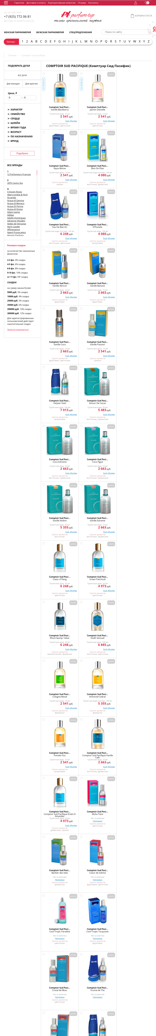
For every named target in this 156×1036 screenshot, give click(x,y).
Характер (16, 109)
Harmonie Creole (82, 576)
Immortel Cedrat (82, 400)
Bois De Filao (138, 107)
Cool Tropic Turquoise (83, 518)
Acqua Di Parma (15, 206)
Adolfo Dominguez (16, 217)
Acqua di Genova (15, 200)
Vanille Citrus (110, 694)
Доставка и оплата (36, 2)
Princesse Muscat (138, 635)
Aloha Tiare (82, 459)
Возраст (16, 132)
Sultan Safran (54, 694)
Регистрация (45, 1021)
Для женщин (13, 83)
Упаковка (61, 1011)
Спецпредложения (80, 32)
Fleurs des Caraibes (54, 576)
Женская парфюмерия (17, 32)
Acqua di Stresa (15, 209)
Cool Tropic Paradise (54, 518)
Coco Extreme (55, 283)
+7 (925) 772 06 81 (17, 16)
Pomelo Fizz (110, 400)
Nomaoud (55, 811)
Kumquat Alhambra (110, 576)
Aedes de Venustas (16, 223)
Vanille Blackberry (55, 107)
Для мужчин (31, 83)
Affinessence (13, 229)
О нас (40, 1011)
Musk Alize (138, 753)
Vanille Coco (55, 224)
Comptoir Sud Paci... (54, 104)
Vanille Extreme (138, 283)
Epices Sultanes (110, 870)
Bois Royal (83, 870)
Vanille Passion (82, 224)
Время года (18, 127)
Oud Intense (55, 870)
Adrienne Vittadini (16, 220)
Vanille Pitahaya (55, 753)
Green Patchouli (83, 342)
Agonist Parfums (15, 235)
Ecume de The (138, 518)
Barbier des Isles (110, 459)
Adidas (10, 215)
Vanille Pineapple (138, 694)
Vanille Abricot (110, 166)
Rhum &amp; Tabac (110, 342)
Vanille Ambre (110, 283)
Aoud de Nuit (110, 811)
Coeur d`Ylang (55, 342)
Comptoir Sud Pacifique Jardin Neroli (55, 930)
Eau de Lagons (82, 753)
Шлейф (15, 123)
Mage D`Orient (110, 753)
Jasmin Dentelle (82, 107)
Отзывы (82, 2)
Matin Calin (54, 635)
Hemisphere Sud (138, 811)
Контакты (93, 2)
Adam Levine (13, 212)
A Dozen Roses (14, 191)
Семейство (18, 114)
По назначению (22, 136)
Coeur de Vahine (138, 459)
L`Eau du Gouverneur (138, 576)
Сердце (15, 118)
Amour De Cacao (138, 224)
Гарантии (19, 2)
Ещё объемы (61, 120)
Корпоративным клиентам (62, 2)
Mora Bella (82, 635)
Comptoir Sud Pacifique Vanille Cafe (138, 401)
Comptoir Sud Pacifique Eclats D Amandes (55, 461)
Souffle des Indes (82, 811)
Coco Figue (82, 283)
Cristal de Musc (110, 518)
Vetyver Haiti (110, 224)
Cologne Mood (54, 400)
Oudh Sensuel (138, 342)
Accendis (11, 197)
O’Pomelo (82, 166)
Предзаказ (82, 466)
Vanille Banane (138, 166)
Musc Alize (110, 635)
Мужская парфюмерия (50, 32)
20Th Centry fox (15, 183)
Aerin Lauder (13, 226)
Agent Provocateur (16, 232)
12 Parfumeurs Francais (19, 174)
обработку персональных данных (54, 1028)
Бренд (14, 140)
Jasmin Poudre (138, 870)
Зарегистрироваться (18, 329)
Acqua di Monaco (15, 203)
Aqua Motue (110, 107)
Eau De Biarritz (54, 166)
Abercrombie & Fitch (17, 194)
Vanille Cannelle (82, 694)
